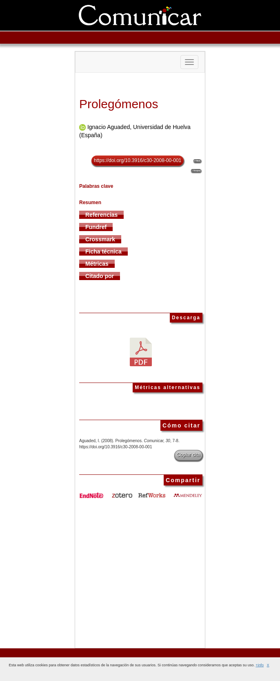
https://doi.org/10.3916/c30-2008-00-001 (137, 160)
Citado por (99, 276)
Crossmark (100, 239)
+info (260, 665)
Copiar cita (188, 455)
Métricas (97, 263)
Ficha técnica (103, 251)
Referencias (101, 214)
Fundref (96, 227)
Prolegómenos (118, 104)
